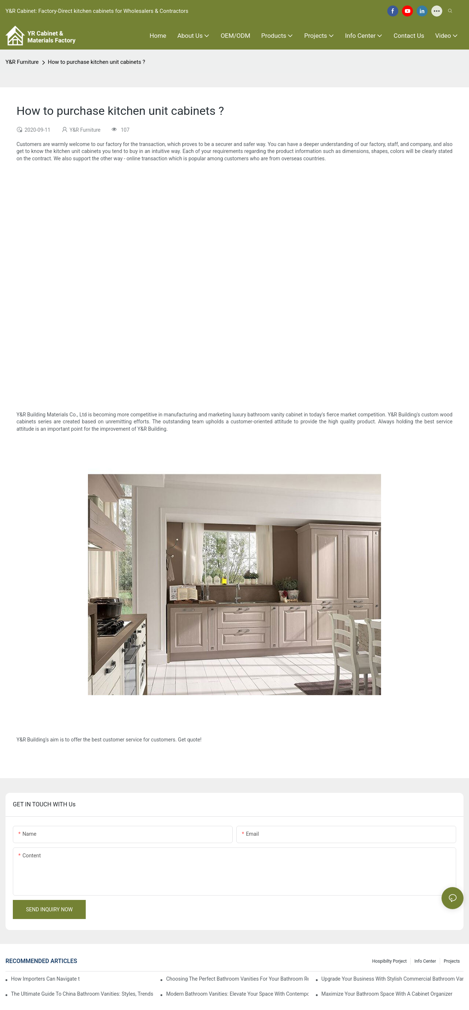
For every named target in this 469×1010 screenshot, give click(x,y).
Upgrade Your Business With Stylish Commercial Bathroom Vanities (392, 979)
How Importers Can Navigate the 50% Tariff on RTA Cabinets (45, 979)
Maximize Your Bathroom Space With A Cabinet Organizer (387, 994)
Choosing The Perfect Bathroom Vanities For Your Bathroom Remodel (237, 979)
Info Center (425, 961)
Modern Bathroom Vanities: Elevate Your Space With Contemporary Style (237, 994)
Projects (452, 961)
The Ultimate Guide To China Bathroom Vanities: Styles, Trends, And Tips (82, 994)
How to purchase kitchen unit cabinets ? (96, 62)
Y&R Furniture (22, 62)
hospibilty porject (389, 961)
